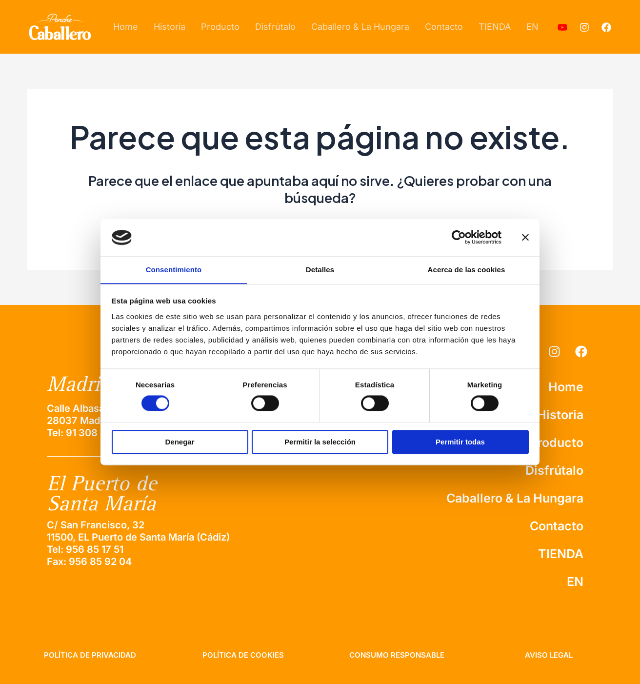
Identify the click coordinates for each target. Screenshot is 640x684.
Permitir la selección (320, 442)
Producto (220, 26)
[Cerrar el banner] (525, 237)
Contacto (444, 26)
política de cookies (243, 655)
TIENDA (495, 26)
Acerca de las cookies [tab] (466, 269)
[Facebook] (606, 27)
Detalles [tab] (320, 269)
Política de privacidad (90, 655)
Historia (169, 26)
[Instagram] (584, 27)
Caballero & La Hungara (360, 26)
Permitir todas (460, 442)
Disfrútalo (275, 26)
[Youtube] (562, 27)
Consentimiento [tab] (174, 269)
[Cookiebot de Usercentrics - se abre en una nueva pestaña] (458, 237)
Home (125, 26)
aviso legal (549, 655)
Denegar (179, 442)
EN (532, 26)
